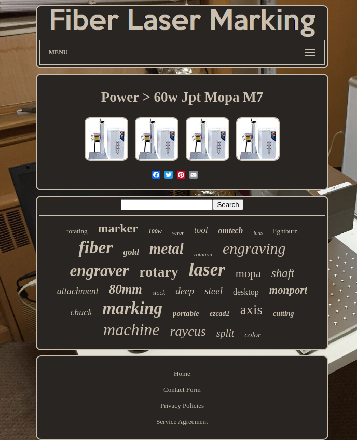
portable (186, 313)
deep (184, 290)
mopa (248, 273)
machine (131, 329)
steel (213, 290)
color (252, 335)
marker (118, 228)
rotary (158, 272)
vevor (178, 233)
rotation (203, 254)
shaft (283, 273)
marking (132, 308)
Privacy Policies (182, 405)
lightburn (285, 231)
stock (159, 292)
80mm (125, 289)
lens (258, 232)
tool (201, 230)
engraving (254, 248)
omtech (230, 230)
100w (155, 231)
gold (131, 252)
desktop (246, 291)
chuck (81, 312)
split (225, 333)
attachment (78, 291)
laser (207, 269)
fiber (95, 247)
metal (166, 248)
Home (182, 373)
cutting (283, 314)
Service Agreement (182, 421)
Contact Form (182, 389)
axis (251, 310)
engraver (99, 271)
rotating (76, 231)
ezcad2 (220, 314)
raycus (187, 331)
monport (288, 290)
